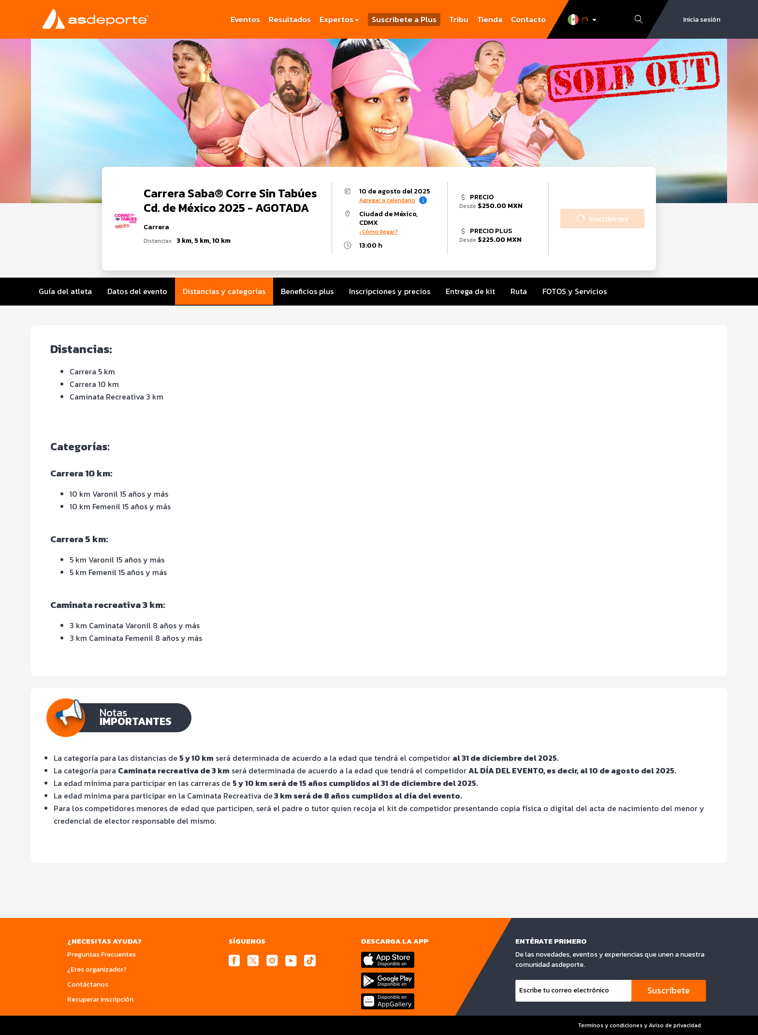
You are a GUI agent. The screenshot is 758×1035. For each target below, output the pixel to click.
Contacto (528, 19)
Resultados (290, 19)
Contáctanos (87, 984)
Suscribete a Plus (404, 19)
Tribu (458, 19)
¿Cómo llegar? (378, 231)
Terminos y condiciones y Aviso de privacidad (639, 1025)
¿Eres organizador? (97, 969)
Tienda (489, 19)
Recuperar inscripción (100, 999)
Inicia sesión (701, 20)
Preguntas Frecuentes (101, 954)
